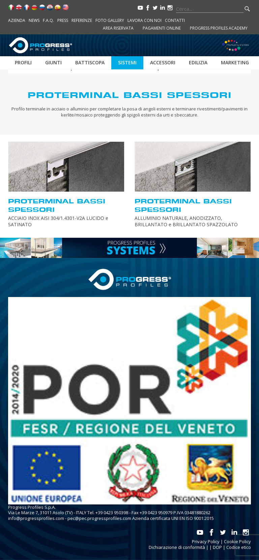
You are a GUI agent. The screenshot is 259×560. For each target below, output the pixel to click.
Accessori (162, 62)
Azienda (16, 20)
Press (62, 20)
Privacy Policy (206, 541)
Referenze (81, 20)
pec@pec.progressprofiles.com (99, 518)
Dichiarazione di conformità (177, 547)
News (34, 20)
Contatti (175, 20)
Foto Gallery (109, 20)
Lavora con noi (144, 20)
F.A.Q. (48, 20)
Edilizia (198, 62)
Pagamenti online (162, 28)
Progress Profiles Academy (219, 28)
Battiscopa (90, 62)
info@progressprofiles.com (36, 518)
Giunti (53, 62)
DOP (217, 547)
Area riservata (118, 28)
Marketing (235, 62)
